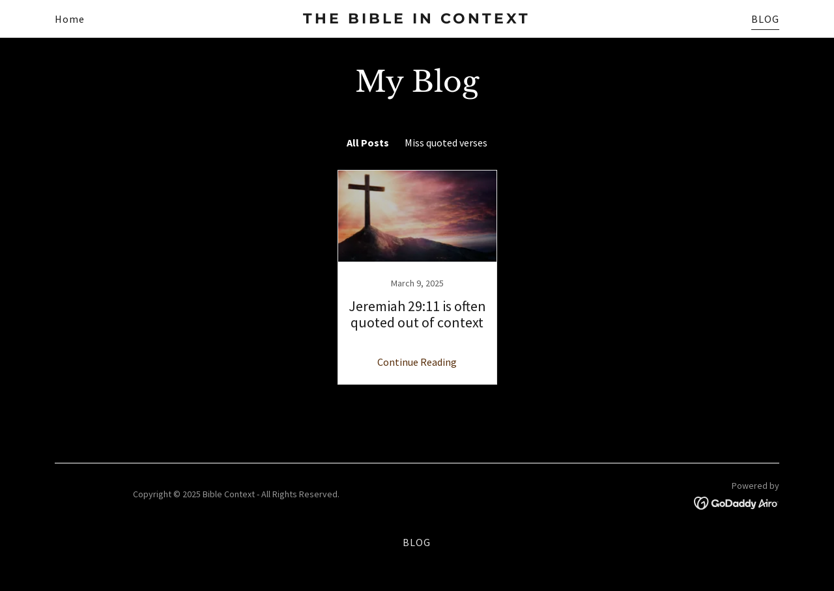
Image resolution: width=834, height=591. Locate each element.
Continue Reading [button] (417, 361)
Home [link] (70, 18)
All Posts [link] (368, 142)
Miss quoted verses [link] (446, 142)
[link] (417, 19)
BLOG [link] (765, 18)
